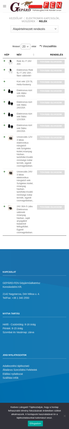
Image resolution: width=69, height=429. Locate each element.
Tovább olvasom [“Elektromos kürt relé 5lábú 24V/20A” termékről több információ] (51, 126)
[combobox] (26, 46)
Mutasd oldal (24, 46)
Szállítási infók (10, 377)
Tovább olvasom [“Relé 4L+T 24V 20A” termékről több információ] (51, 62)
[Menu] (4, 6)
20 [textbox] (24, 46)
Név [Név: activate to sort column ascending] (19, 55)
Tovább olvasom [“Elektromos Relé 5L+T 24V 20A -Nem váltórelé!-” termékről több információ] (51, 70)
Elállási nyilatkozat (13, 373)
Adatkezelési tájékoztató (16, 365)
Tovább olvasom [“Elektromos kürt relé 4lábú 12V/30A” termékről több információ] (51, 91)
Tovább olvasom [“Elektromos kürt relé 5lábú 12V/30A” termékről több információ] (51, 114)
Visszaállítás (50, 46)
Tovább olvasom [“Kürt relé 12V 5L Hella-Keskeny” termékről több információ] (51, 82)
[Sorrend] (34, 28)
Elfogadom (35, 423)
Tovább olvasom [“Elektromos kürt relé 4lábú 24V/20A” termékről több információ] (51, 103)
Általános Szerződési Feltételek (20, 369)
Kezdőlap (15, 18)
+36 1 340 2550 (20, 297)
